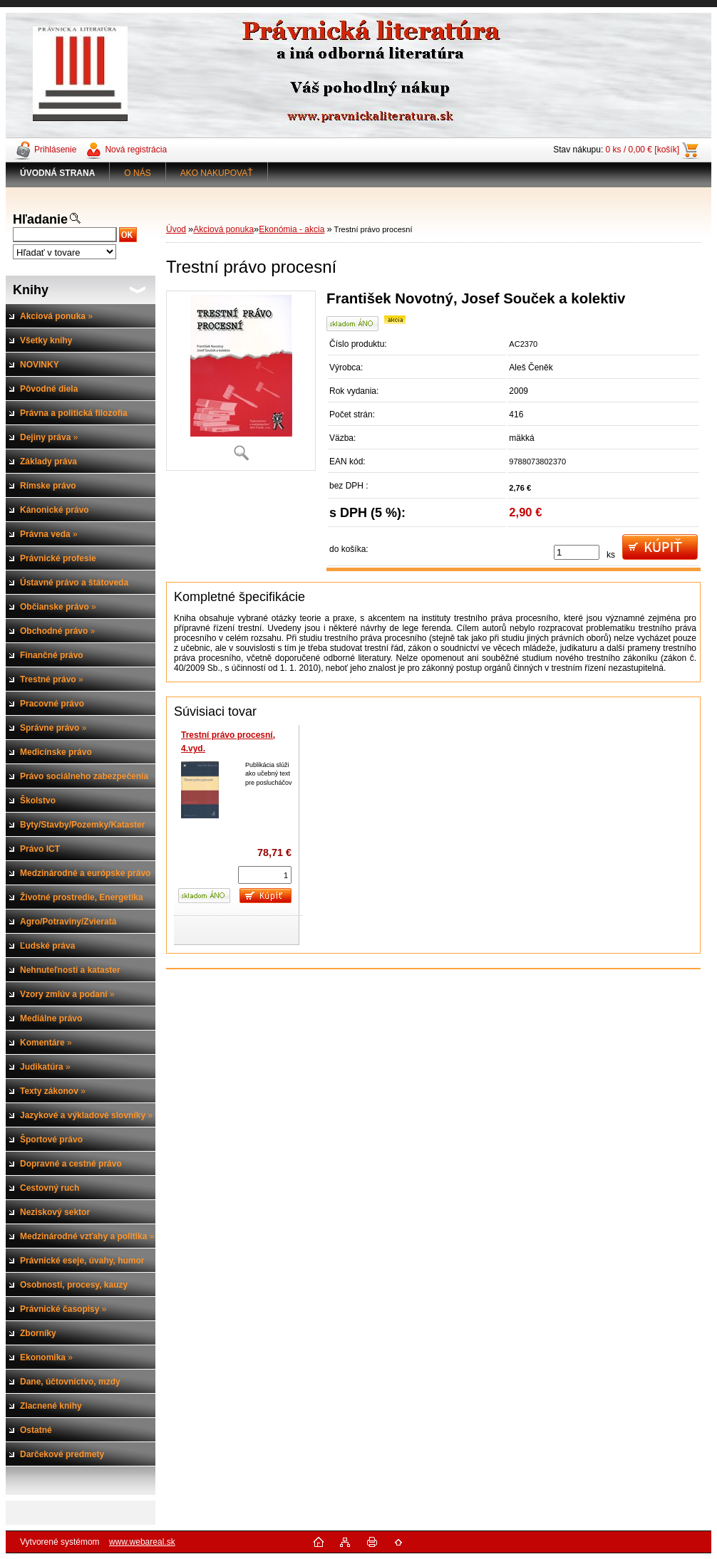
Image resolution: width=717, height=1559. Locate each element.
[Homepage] (58, 173)
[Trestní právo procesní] (241, 380)
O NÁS (137, 173)
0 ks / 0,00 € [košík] (642, 150)
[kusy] (576, 552)
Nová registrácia (136, 150)
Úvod (176, 229)
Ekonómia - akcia (291, 229)
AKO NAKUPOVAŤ (216, 173)
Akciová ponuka (223, 229)
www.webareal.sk (142, 1542)
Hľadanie (40, 219)
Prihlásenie (55, 150)
